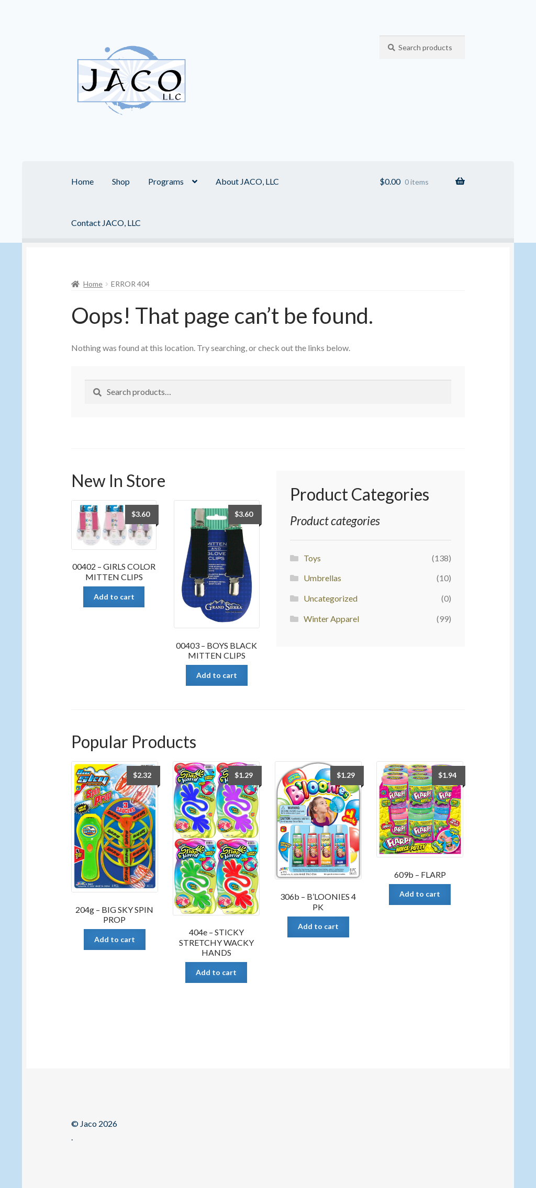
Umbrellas (322, 578)
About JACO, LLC (247, 181)
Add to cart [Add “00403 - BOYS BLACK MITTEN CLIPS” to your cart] (216, 675)
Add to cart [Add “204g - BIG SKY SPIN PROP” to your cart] (114, 939)
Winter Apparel (331, 619)
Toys (312, 558)
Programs (166, 181)
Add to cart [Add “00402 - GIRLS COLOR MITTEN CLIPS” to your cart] (114, 596)
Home (82, 181)
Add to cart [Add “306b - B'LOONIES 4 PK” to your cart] (318, 926)
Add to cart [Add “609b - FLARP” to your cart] (419, 893)
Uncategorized (331, 598)
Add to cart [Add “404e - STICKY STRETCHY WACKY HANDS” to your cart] (216, 972)
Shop (121, 181)
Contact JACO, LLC (106, 223)
